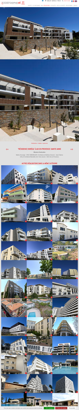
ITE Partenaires (36, 5)
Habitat (39, 143)
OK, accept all (49, 408)
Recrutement (69, 5)
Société (30, 5)
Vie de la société (61, 5)
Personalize (72, 408)
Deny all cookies (61, 408)
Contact (75, 5)
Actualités (53, 5)
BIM (42, 5)
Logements (45, 143)
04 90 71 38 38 (67, 1)
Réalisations (47, 5)
